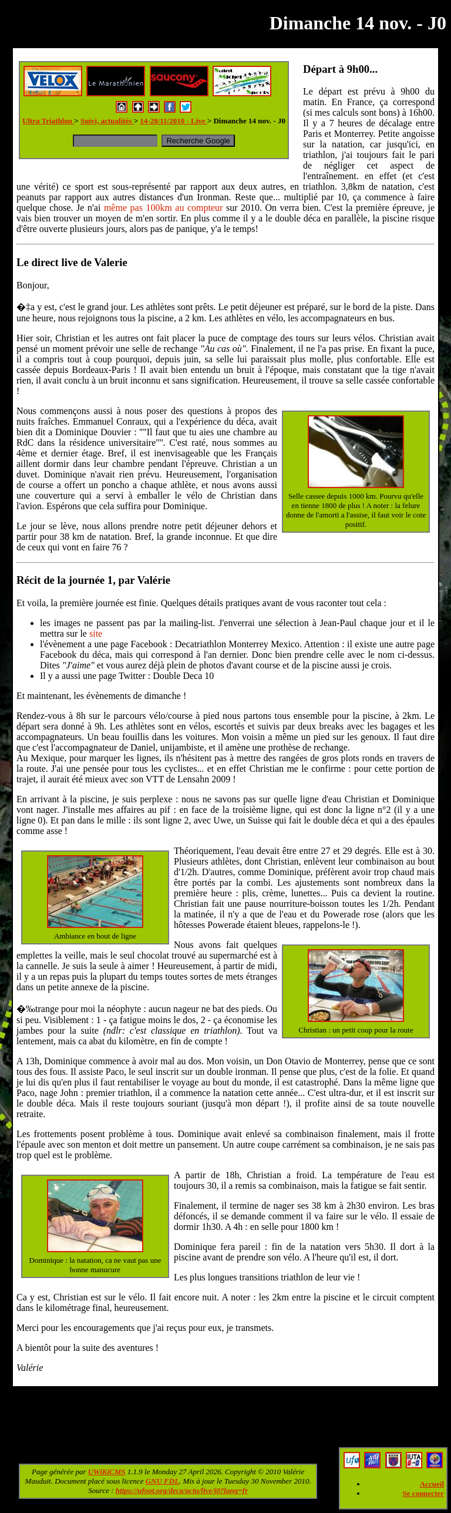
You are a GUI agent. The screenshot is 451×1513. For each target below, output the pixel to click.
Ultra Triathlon (48, 120)
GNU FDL (162, 1481)
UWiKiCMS (107, 1471)
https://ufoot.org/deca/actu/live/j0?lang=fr (182, 1490)
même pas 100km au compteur (163, 208)
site (95, 633)
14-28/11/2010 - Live (173, 120)
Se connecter (423, 1493)
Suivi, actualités (107, 120)
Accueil (432, 1484)
